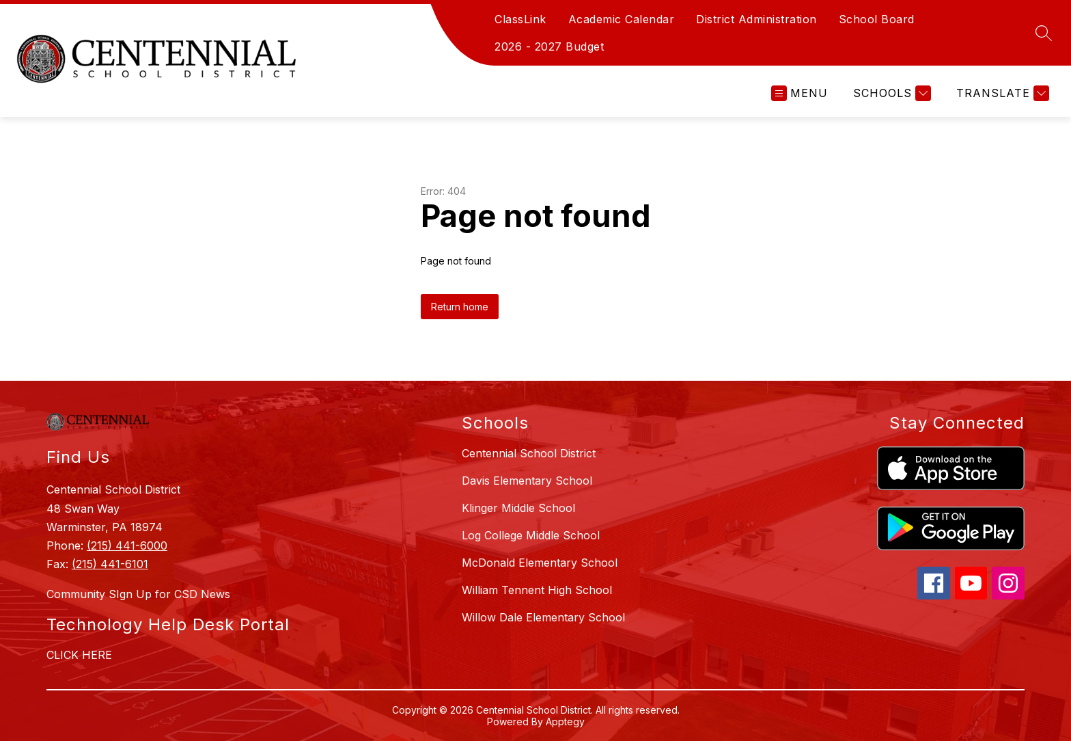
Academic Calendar (621, 19)
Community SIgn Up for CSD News (138, 594)
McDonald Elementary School (539, 562)
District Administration (756, 19)
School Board (877, 19)
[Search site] (1043, 33)
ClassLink (520, 19)
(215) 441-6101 (110, 564)
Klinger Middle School (518, 508)
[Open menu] (799, 93)
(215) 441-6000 (127, 545)
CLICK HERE (79, 655)
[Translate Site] (1001, 93)
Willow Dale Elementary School (543, 617)
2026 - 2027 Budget (549, 46)
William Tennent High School (537, 590)
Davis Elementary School (527, 480)
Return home (459, 306)
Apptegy (565, 721)
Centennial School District (529, 453)
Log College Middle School (531, 535)
